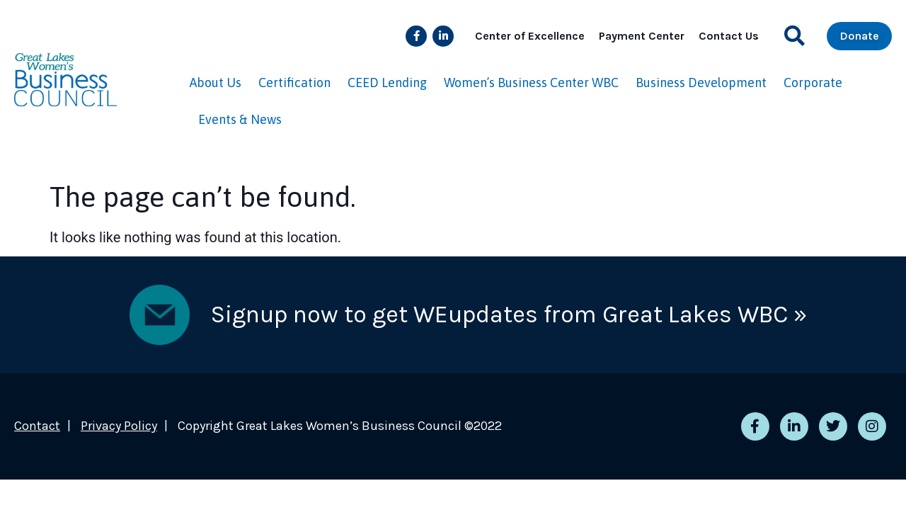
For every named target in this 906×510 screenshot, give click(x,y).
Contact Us (729, 35)
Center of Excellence (530, 35)
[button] (794, 35)
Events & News (240, 119)
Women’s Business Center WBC (531, 82)
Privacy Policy (119, 426)
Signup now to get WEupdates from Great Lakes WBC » (509, 314)
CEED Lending (387, 82)
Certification (294, 82)
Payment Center (641, 35)
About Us (215, 82)
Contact (37, 426)
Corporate (813, 82)
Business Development (701, 82)
